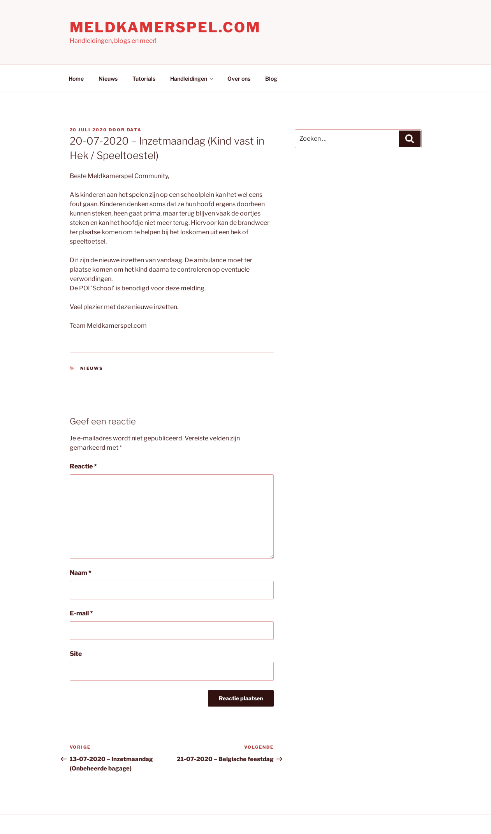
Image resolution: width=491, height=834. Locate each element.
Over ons (238, 78)
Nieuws (108, 78)
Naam (81, 572)
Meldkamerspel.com (165, 27)
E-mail (81, 613)
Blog (271, 78)
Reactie (83, 466)
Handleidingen (192, 78)
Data (134, 130)
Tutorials (143, 78)
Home (76, 78)
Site (76, 653)
